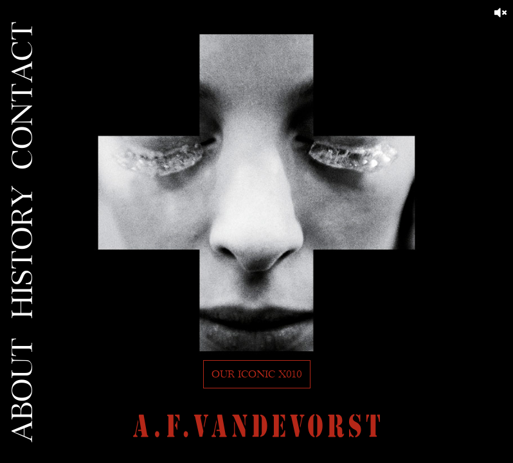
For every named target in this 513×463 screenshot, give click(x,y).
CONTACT (23, 95)
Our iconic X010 (257, 374)
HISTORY (23, 252)
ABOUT (23, 390)
